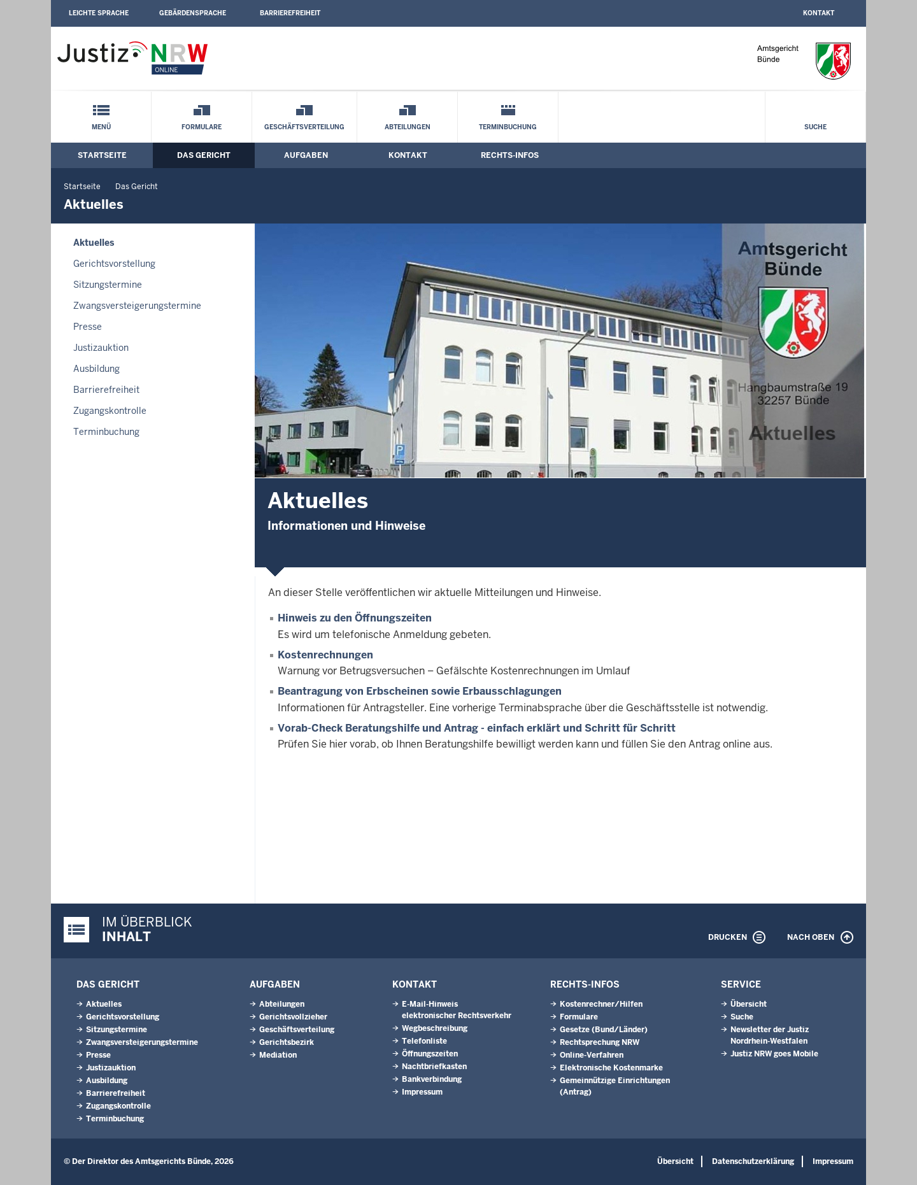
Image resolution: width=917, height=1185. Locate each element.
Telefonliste (424, 1041)
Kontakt (818, 13)
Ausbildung (96, 368)
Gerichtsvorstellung (114, 263)
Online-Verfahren (591, 1055)
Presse (87, 326)
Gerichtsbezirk (286, 1042)
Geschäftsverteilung (304, 127)
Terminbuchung (508, 127)
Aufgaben (306, 155)
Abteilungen (407, 127)
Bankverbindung (432, 1079)
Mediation (278, 1055)
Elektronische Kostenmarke (611, 1068)
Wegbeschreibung (434, 1028)
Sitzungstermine (107, 284)
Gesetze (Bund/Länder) (604, 1030)
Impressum (422, 1092)
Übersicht (748, 1004)
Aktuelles (93, 242)
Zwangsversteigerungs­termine (137, 305)
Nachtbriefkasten (434, 1066)
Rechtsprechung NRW (599, 1042)
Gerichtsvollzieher (293, 1017)
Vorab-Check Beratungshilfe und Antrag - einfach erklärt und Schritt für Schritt (477, 728)
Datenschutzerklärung (753, 1161)
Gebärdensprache (192, 13)
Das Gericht (204, 155)
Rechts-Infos (510, 155)
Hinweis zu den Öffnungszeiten (355, 618)
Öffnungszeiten (430, 1054)
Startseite (102, 155)
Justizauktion (101, 347)
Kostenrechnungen (325, 655)
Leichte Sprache (99, 13)
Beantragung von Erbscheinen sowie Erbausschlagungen (420, 691)
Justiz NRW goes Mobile (774, 1054)
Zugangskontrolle (109, 410)
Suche (815, 127)
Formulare (201, 127)
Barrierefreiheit (290, 13)
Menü (101, 127)
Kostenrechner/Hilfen (601, 1004)
